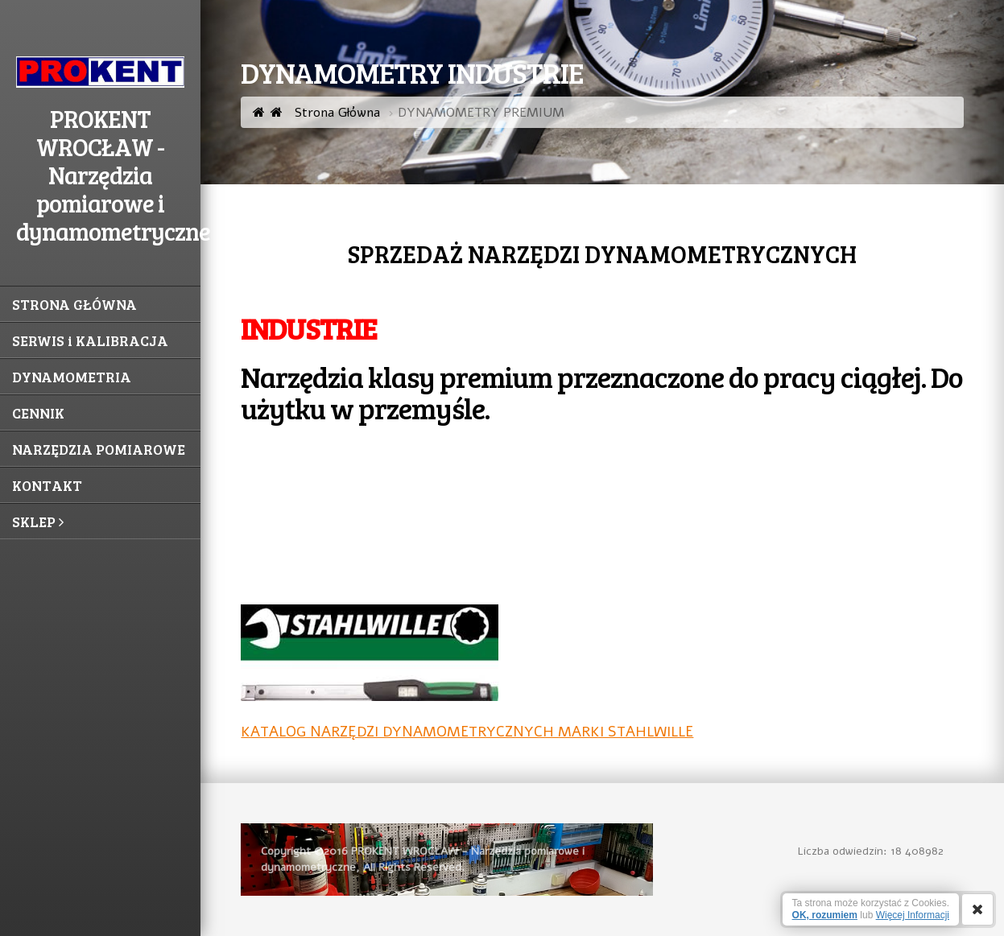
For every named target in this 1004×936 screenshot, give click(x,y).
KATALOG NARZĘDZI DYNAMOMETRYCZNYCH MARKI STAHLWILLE (467, 731)
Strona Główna (325, 113)
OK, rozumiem (824, 915)
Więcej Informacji (912, 915)
